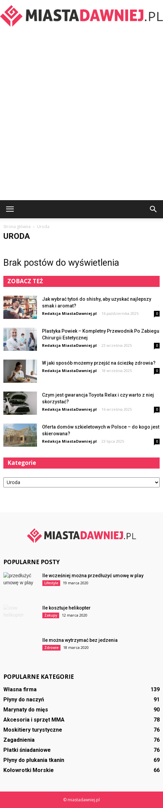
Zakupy (50, 615)
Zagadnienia (19, 740)
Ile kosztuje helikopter (66, 608)
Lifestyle (51, 583)
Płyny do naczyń (23, 699)
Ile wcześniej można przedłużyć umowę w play (93, 575)
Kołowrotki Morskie (28, 770)
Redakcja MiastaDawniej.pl (69, 313)
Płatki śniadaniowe (27, 750)
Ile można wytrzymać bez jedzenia (80, 640)
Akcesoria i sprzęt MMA (34, 720)
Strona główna (17, 226)
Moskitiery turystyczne (32, 730)
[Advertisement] (81, 115)
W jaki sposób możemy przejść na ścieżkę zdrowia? (99, 363)
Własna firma (20, 689)
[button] (153, 209)
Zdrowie (51, 647)
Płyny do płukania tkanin (33, 760)
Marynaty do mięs (25, 709)
